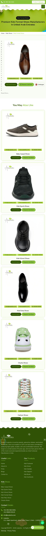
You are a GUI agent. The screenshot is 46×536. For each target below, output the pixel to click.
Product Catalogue (38, 2)
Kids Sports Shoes (23, 206)
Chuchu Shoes (23, 363)
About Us (4, 466)
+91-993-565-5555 (8, 2)
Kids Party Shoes (23, 311)
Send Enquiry (11, 84)
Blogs (3, 471)
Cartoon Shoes (23, 415)
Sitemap (3, 531)
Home (2, 33)
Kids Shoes (9, 33)
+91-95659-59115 (9, 512)
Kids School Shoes (22, 258)
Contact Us (4, 474)
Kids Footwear (28, 463)
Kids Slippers (28, 471)
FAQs (2, 469)
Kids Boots (27, 474)
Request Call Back (26, 84)
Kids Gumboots (28, 477)
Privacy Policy (11, 531)
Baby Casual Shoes (23, 154)
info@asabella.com (9, 515)
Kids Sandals (28, 469)
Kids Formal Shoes (6, 495)
